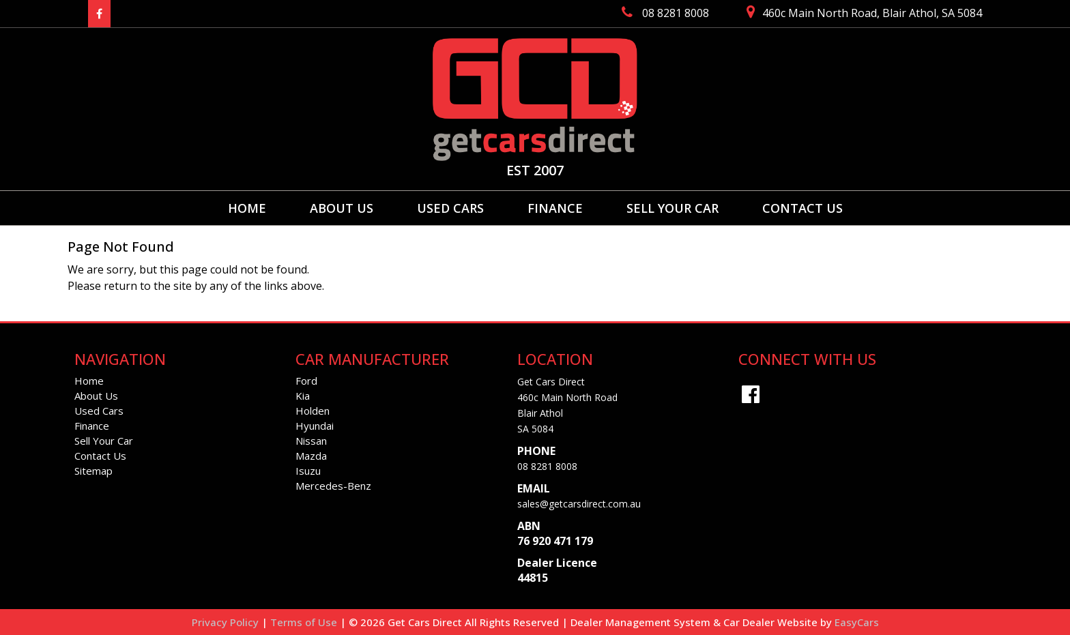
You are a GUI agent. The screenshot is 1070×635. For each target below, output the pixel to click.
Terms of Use (305, 622)
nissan (311, 440)
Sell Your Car (672, 208)
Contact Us (802, 208)
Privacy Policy (226, 622)
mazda (311, 455)
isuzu (308, 470)
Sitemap (93, 470)
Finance (555, 208)
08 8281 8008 (547, 466)
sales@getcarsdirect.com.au (579, 503)
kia (302, 395)
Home (247, 208)
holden (312, 410)
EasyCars (857, 622)
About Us (341, 208)
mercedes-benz (333, 485)
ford (306, 380)
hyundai (314, 425)
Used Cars (450, 208)
